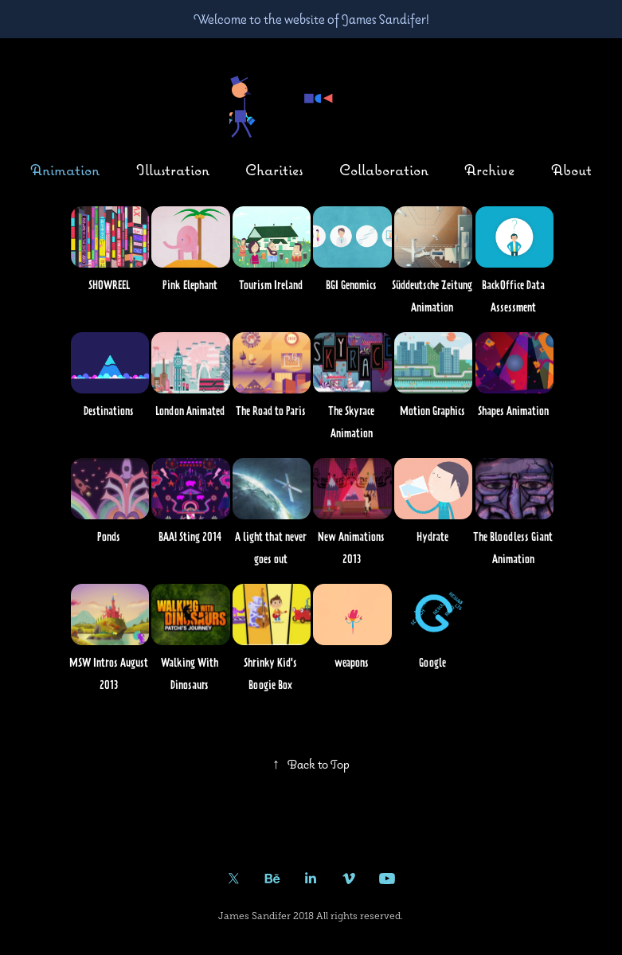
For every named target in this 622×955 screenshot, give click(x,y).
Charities (274, 169)
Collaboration (383, 169)
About (571, 169)
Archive (489, 169)
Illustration (172, 169)
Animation (65, 169)
